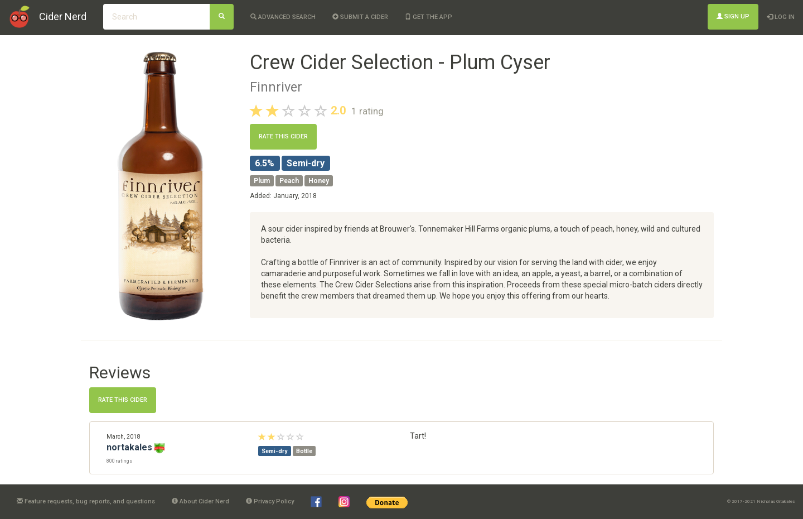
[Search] (222, 17)
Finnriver (276, 87)
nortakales (129, 447)
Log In (781, 17)
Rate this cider (283, 136)
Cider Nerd (62, 16)
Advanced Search (283, 17)
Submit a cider (360, 17)
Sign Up (733, 16)
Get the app (428, 17)
